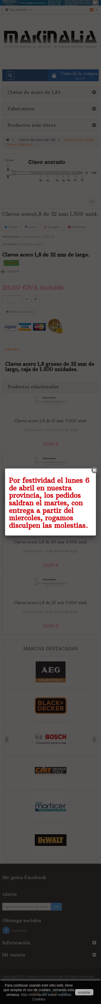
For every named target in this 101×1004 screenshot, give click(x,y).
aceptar (84, 992)
